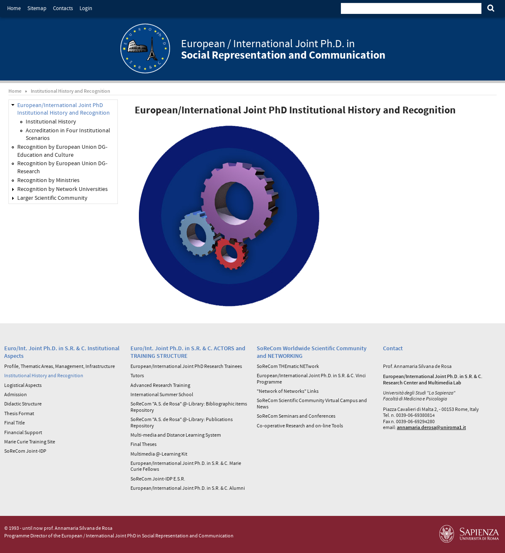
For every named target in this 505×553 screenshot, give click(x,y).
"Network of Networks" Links (288, 391)
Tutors (137, 375)
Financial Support (23, 432)
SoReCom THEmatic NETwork (288, 366)
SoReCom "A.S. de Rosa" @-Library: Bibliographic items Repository (188, 406)
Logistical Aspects (23, 385)
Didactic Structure (23, 403)
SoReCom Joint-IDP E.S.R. (157, 478)
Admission (15, 394)
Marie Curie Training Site (29, 441)
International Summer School (161, 394)
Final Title (14, 422)
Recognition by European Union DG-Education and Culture (62, 150)
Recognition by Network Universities (62, 189)
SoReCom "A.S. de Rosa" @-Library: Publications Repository (181, 422)
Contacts (63, 8)
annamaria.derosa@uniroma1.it (431, 427)
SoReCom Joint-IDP (25, 451)
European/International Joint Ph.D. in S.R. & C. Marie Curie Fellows (185, 466)
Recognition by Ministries (48, 180)
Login (86, 8)
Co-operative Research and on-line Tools (300, 425)
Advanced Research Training (160, 385)
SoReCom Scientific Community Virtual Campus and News (312, 403)
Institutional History (51, 121)
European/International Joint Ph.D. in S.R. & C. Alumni (187, 488)
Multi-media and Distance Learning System (175, 435)
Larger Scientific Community (52, 197)
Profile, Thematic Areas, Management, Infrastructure (59, 366)
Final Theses (143, 444)
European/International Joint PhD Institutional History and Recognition (63, 108)
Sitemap (36, 8)
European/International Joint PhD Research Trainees (186, 366)
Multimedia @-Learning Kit (158, 454)
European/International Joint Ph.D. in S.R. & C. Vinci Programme (311, 378)
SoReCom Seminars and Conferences (296, 416)
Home (14, 8)
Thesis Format (19, 413)
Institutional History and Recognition (70, 91)
